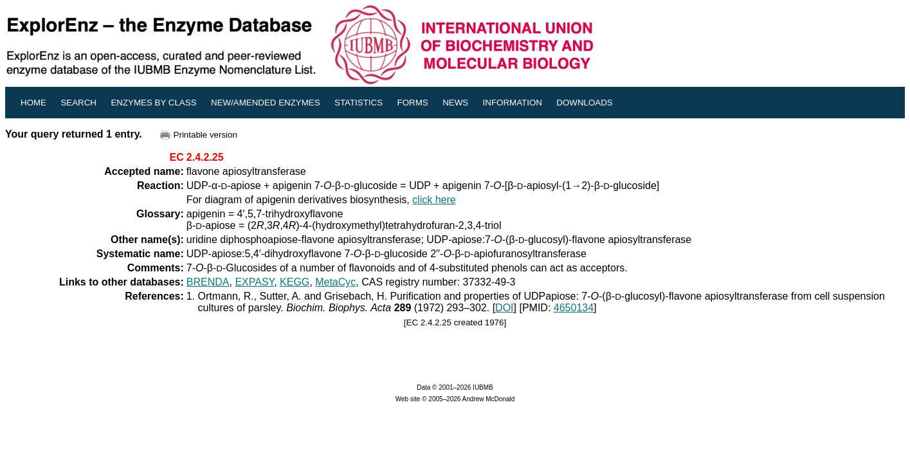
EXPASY (254, 282)
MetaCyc (335, 282)
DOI (504, 307)
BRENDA (208, 282)
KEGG (294, 282)
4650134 (574, 307)
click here (434, 199)
